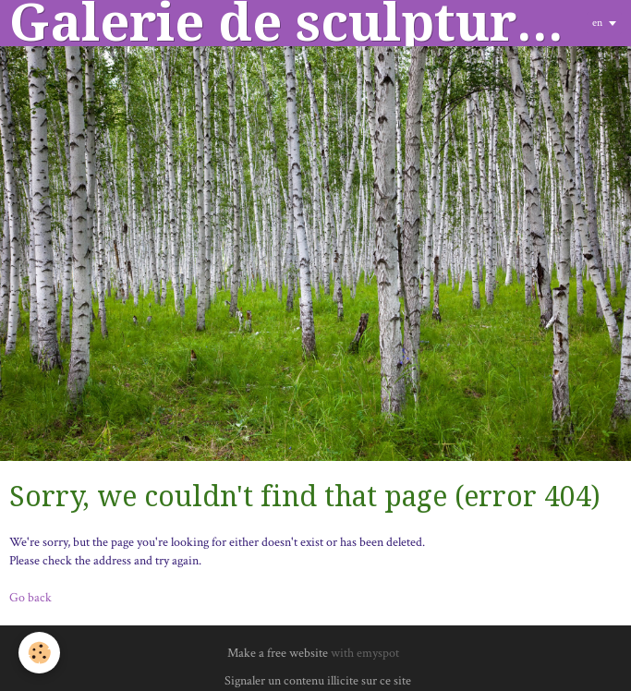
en (597, 23)
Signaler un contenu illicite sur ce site (317, 681)
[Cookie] (39, 652)
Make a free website (277, 653)
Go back (30, 597)
